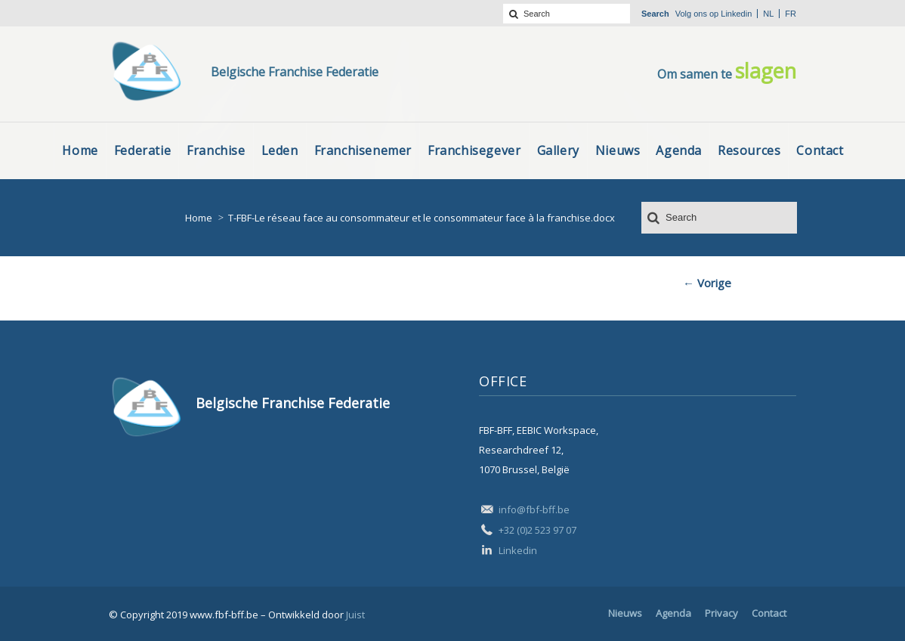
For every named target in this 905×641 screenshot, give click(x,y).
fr (790, 13)
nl (768, 13)
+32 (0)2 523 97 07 (537, 530)
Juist (355, 614)
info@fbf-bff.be (534, 509)
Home (198, 218)
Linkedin (736, 13)
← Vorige (707, 282)
